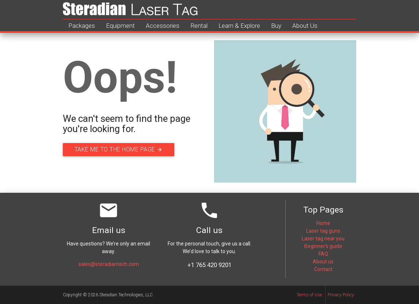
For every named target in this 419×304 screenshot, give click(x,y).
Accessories (162, 25)
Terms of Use (309, 294)
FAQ (323, 254)
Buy (276, 25)
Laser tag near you (323, 238)
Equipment (120, 25)
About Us (304, 25)
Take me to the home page (125, 149)
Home (323, 223)
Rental (198, 25)
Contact (323, 269)
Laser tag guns (323, 231)
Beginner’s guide (323, 246)
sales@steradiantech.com (109, 264)
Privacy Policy (341, 294)
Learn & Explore (239, 25)
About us (323, 261)
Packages (81, 25)
